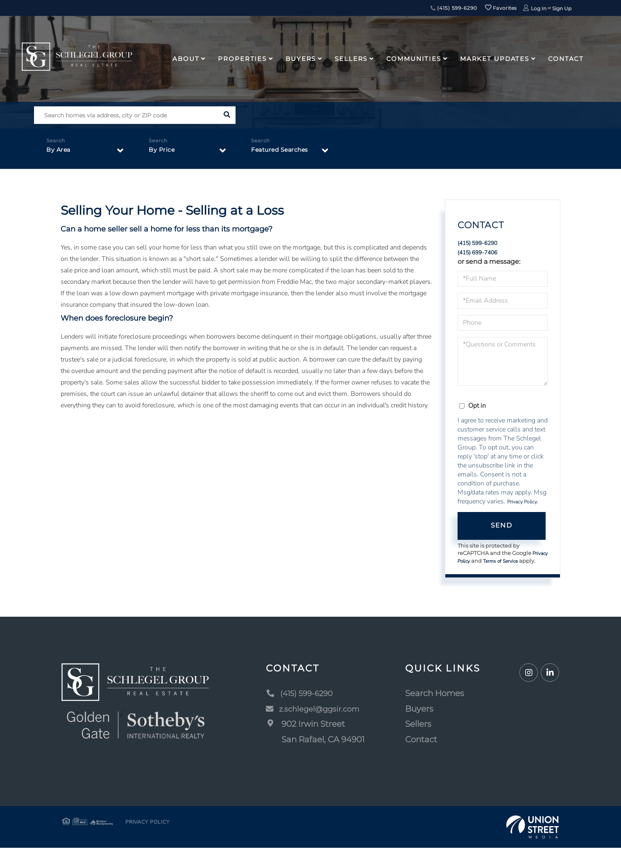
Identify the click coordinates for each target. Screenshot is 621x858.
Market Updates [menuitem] (494, 59)
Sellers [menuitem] (351, 59)
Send (501, 528)
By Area (59, 152)
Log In (538, 8)
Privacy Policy (522, 504)
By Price (163, 152)
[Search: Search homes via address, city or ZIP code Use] (126, 115)
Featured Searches (284, 152)
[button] (227, 115)
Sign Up (561, 8)
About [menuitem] (185, 59)
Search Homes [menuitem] (435, 703)
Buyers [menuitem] (301, 59)
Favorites (501, 8)
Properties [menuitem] (242, 59)
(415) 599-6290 (454, 8)
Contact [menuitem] (566, 59)
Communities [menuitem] (413, 59)
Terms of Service (522, 563)
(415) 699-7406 (482, 253)
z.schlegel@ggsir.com (316, 719)
